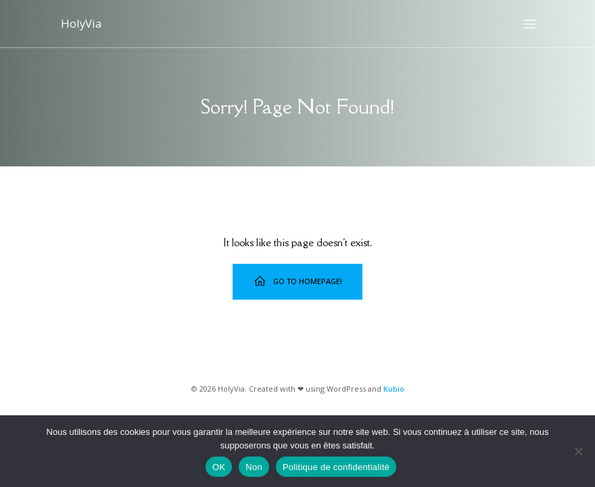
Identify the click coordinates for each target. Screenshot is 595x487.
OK (218, 467)
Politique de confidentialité (336, 467)
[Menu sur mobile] (529, 23)
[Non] (578, 451)
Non (253, 467)
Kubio (393, 389)
